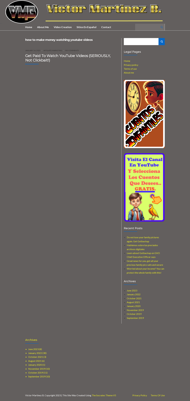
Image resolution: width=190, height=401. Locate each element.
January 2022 (133, 294)
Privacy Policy (139, 395)
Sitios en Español (86, 27)
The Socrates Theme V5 (104, 395)
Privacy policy (131, 64)
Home (28, 27)
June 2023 (132, 290)
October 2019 (134, 313)
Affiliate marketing (52, 50)
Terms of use (130, 68)
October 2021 (134, 298)
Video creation (63, 27)
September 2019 (135, 317)
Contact (106, 27)
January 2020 (133, 306)
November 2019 (135, 310)
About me (43, 27)
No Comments (72, 50)
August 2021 (133, 302)
